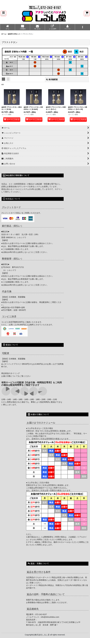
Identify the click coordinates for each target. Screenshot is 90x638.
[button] (3, 13)
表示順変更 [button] (52, 79)
